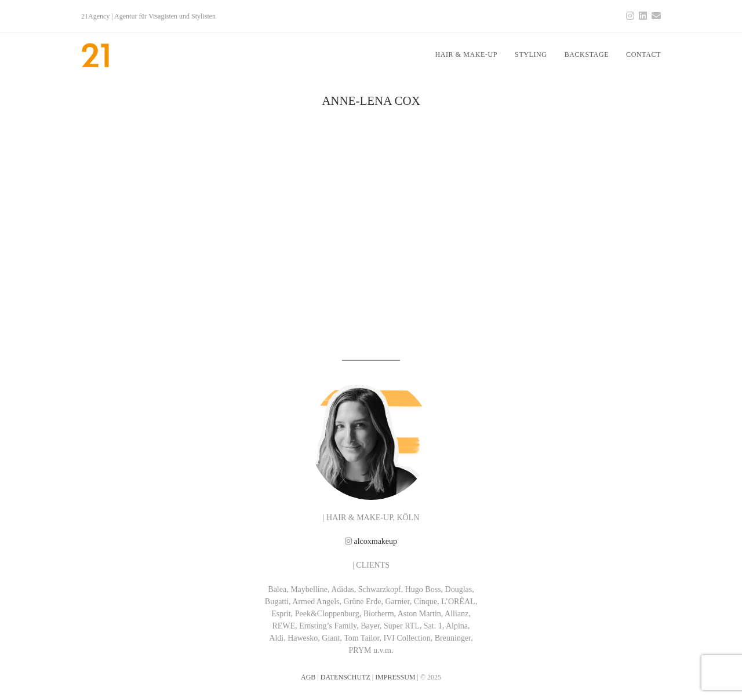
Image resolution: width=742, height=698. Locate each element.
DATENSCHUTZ (345, 677)
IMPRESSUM (395, 677)
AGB (308, 677)
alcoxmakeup (375, 541)
